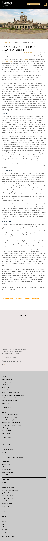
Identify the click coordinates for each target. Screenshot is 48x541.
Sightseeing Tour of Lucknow (10, 428)
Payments (4, 511)
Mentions (4, 532)
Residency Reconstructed (9, 398)
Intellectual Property (7, 503)
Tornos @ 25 (5, 485)
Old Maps (4, 467)
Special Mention (6, 493)
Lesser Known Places (8, 472)
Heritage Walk (5, 384)
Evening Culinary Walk (8, 382)
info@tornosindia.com (9, 365)
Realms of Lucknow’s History (10, 414)
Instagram (4, 524)
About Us (4, 482)
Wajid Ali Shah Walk (7, 390)
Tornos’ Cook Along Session (9, 420)
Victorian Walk (6, 387)
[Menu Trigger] (45, 4)
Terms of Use (5, 506)
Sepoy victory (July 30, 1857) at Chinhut (24, 53)
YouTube (4, 529)
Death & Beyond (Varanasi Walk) (11, 392)
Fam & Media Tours (7, 495)
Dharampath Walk (7, 379)
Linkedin (4, 527)
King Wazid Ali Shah (7, 61)
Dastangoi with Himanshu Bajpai (11, 422)
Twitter (4, 521)
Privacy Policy (5, 501)
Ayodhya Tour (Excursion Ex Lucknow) (12, 425)
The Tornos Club (6, 469)
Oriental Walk (5, 403)
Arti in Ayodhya (6, 433)
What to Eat (5, 455)
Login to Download (7, 509)
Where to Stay (6, 447)
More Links (7, 408)
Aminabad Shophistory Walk (9, 400)
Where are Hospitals (7, 449)
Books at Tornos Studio (8, 475)
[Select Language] (33, 4)
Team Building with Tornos (9, 417)
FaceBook (4, 519)
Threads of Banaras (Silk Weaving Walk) (13, 395)
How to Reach (6, 444)
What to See (5, 452)
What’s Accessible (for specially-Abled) (12, 457)
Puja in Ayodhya (6, 430)
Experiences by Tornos (8, 487)
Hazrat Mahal (25, 59)
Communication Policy (8, 498)
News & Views (6, 464)
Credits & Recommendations (10, 490)
